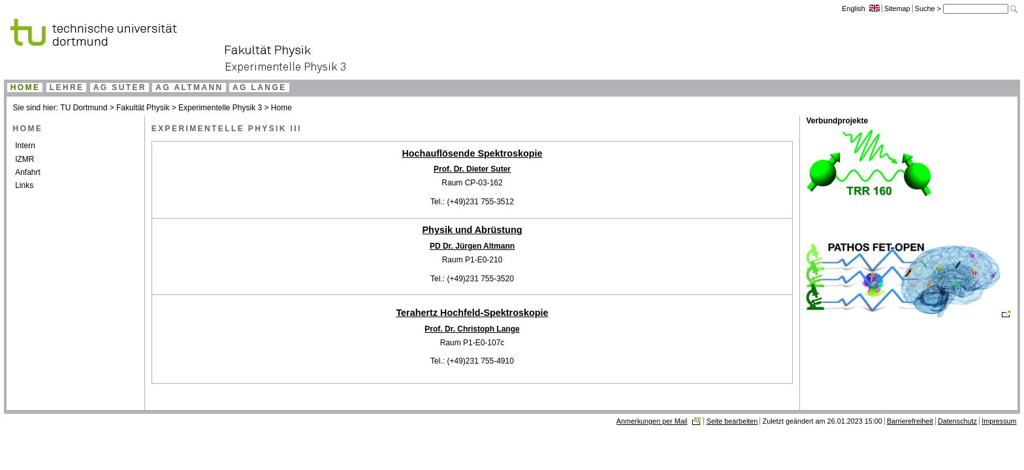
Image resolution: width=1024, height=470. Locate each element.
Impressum (999, 421)
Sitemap (897, 8)
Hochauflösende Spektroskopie (472, 153)
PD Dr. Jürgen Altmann (472, 246)
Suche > (929, 8)
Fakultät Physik (142, 107)
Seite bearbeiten (732, 421)
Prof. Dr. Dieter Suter (472, 169)
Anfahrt (27, 172)
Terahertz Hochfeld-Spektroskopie (472, 312)
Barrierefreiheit (910, 421)
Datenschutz (957, 421)
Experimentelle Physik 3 (220, 107)
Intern (25, 145)
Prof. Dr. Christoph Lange (471, 329)
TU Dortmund (83, 107)
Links (24, 185)
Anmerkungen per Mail (652, 421)
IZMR (24, 159)
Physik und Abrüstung (472, 230)
